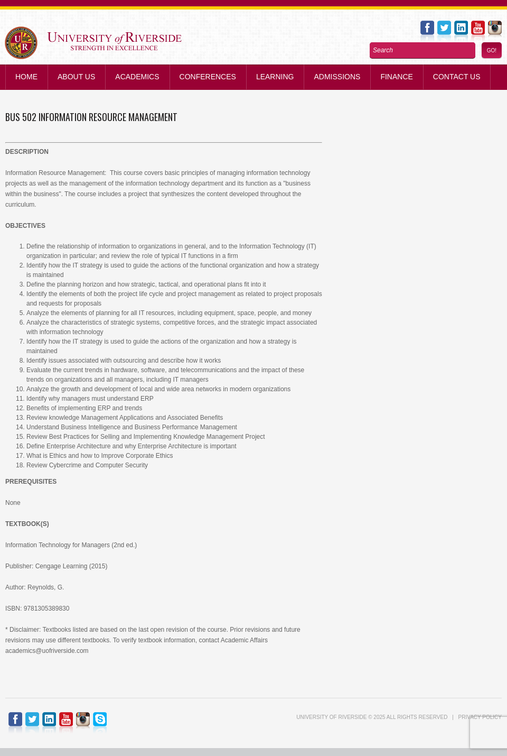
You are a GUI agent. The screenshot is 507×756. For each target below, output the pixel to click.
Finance (396, 76)
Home (26, 76)
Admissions (337, 76)
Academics (137, 76)
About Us (76, 76)
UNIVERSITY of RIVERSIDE (331, 717)
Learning (275, 76)
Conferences (208, 76)
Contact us (457, 76)
